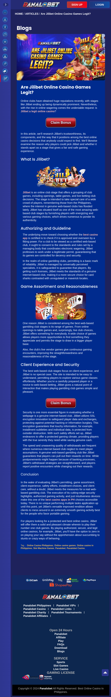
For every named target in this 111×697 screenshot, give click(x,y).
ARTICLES (32, 13)
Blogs (61, 651)
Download (60, 647)
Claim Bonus (61, 122)
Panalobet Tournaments (66, 612)
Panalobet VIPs (66, 605)
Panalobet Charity (34, 612)
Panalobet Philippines (37, 605)
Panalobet (60, 548)
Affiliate (61, 637)
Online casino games (65, 545)
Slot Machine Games (43, 548)
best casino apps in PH (60, 499)
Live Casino (60, 669)
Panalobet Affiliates (35, 615)
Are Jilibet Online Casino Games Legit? (66, 13)
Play (61, 640)
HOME (19, 13)
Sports (61, 662)
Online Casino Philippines (40, 545)
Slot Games (60, 665)
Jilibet (26, 192)
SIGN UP (77, 4)
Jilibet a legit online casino (38, 111)
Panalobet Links (61, 608)
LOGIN (99, 4)
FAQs (60, 644)
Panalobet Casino (76, 548)
